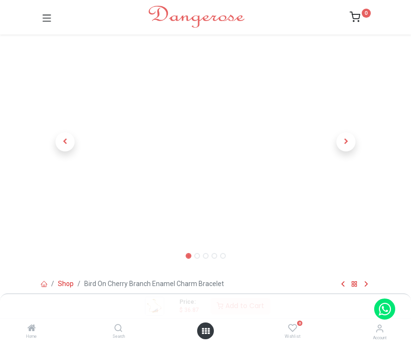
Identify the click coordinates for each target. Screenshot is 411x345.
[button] (65, 142)
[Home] (31, 329)
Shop (66, 284)
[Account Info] (379, 328)
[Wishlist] (292, 328)
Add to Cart (240, 305)
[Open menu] (206, 331)
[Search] (118, 329)
